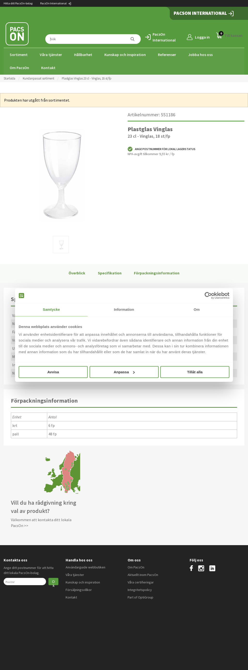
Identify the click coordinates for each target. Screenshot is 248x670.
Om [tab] (197, 309)
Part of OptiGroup (140, 597)
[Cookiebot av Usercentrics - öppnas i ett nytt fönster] (208, 295)
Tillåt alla (195, 372)
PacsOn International (55, 3)
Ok (53, 582)
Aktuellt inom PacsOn (143, 574)
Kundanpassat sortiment (38, 78)
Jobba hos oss (200, 54)
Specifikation (110, 272)
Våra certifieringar (141, 582)
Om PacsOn (19, 67)
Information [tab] (124, 309)
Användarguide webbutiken (85, 567)
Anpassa (124, 372)
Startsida (9, 78)
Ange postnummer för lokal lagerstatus (161, 148)
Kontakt (48, 67)
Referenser (167, 54)
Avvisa (53, 372)
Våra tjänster (51, 54)
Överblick (77, 272)
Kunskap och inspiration (125, 54)
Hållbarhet (83, 54)
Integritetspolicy (140, 589)
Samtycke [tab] (51, 309)
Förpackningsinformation (156, 272)
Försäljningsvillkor (79, 589)
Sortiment (19, 54)
